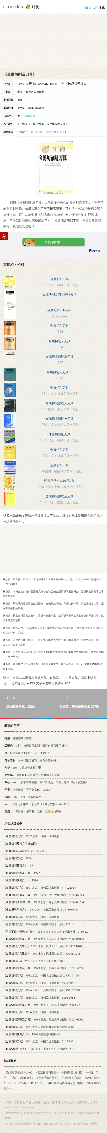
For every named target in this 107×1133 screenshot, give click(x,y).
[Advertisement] (53, 41)
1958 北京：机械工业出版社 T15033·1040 (42, 946)
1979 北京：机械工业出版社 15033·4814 (43, 968)
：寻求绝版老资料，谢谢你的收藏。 (31, 760)
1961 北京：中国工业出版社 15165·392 (38, 1041)
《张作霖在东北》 (71, 1078)
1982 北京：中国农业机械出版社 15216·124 (41, 975)
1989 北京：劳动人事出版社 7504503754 (43, 902)
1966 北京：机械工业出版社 (31, 1012)
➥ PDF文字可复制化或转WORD (48, 683)
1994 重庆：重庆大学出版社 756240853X (43, 1019)
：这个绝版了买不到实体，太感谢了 (28, 789)
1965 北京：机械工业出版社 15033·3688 (41, 953)
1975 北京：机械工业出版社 (31, 917)
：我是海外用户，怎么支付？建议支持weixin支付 (36, 804)
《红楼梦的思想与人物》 (19, 1072)
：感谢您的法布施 (17, 738)
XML (87, 1124)
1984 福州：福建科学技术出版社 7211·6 (38, 924)
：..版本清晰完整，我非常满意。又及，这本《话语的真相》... (47, 782)
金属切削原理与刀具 (59, 418)
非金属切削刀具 (59, 434)
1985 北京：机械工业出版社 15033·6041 (39, 983)
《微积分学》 (26, 1078)
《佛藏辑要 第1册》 (72, 1072)
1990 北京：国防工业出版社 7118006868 (43, 939)
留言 (88, 7)
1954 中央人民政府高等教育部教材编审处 (39, 1027)
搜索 (101, 7)
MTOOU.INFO (42, 1124)
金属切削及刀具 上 (59, 372)
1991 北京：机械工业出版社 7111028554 (39, 887)
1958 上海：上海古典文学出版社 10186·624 (46, 931)
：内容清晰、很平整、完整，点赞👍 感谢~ (32, 811)
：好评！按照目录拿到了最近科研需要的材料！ (36, 745)
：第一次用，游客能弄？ (22, 797)
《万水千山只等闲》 (47, 1078)
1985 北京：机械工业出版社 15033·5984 (39, 997)
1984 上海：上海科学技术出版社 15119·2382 (41, 990)
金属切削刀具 (59, 278)
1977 (21, 873)
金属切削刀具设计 (59, 310)
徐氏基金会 (24, 851)
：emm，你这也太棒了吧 (22, 767)
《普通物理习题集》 (47, 1072)
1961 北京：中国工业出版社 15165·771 (42, 1005)
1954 (17, 858)
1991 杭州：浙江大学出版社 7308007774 (43, 895)
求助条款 (29, 116)
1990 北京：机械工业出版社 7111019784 (41, 909)
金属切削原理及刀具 (59, 356)
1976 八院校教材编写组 (31, 1034)
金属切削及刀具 (59, 341)
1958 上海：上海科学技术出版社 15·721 (40, 1049)
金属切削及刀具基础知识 (59, 294)
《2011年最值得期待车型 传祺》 (65, 1083)
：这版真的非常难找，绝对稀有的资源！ (32, 775)
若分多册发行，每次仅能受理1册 (48, 132)
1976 (20, 880)
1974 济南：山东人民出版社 (34, 961)
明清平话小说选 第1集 (59, 480)
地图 (94, 1124)
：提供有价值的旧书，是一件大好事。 (28, 753)
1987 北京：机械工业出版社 (31, 836)
